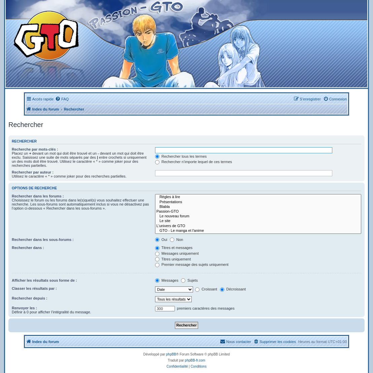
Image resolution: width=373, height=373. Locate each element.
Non (176, 240)
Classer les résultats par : (34, 288)
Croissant (206, 289)
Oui (161, 240)
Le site (258, 221)
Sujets (189, 280)
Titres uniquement (173, 259)
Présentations (258, 202)
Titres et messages (173, 248)
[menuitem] (62, 99)
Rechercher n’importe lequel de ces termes (193, 162)
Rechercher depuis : (29, 298)
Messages (166, 280)
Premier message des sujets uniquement (191, 264)
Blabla (258, 207)
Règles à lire (258, 197)
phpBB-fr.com (195, 360)
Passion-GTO (258, 211)
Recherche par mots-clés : (35, 149)
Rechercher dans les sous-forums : (43, 240)
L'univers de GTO (258, 226)
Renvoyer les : (24, 308)
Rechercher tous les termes (181, 156)
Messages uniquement (177, 253)
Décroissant (233, 289)
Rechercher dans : (28, 248)
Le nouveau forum (258, 216)
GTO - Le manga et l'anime (258, 230)
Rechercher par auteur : (32, 172)
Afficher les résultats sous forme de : (44, 280)
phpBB (171, 354)
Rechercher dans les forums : (38, 196)
